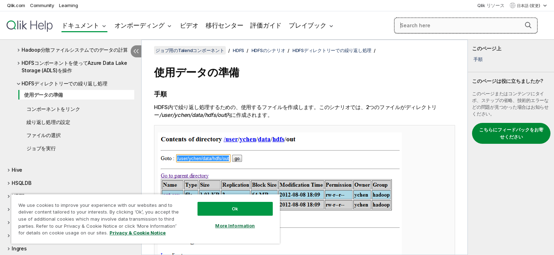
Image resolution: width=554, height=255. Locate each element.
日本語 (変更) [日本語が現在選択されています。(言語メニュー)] (529, 5)
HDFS (238, 50)
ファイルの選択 (43, 135)
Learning (68, 5)
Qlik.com (16, 5)
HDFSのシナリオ (268, 50)
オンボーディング (139, 25)
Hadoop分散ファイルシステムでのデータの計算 (75, 50)
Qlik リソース (491, 5)
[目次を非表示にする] (136, 51)
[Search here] (466, 25)
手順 (478, 59)
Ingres (19, 248)
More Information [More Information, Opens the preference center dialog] (235, 225)
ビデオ (189, 25)
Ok (235, 208)
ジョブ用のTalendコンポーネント (189, 50)
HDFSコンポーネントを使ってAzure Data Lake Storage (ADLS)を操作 (74, 66)
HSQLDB (21, 183)
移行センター (224, 25)
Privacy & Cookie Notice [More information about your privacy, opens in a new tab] (138, 233)
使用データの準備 (43, 95)
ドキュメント (80, 25)
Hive (17, 170)
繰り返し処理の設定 (48, 122)
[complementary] (511, 147)
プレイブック (307, 25)
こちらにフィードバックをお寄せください (511, 133)
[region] (145, 219)
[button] (528, 25)
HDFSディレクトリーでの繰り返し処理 (64, 83)
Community (42, 5)
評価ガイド (266, 25)
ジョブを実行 (41, 148)
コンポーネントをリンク (53, 109)
